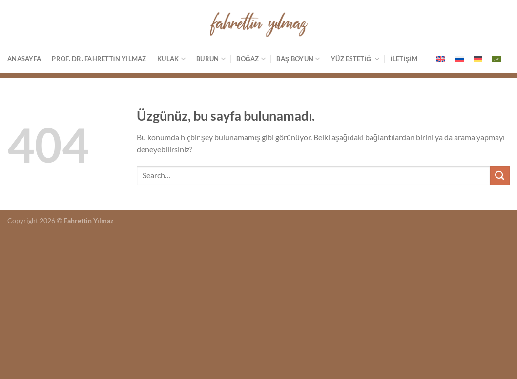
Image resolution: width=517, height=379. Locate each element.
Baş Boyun (298, 58)
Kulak (171, 58)
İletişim (404, 59)
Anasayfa (24, 59)
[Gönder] (500, 175)
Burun (211, 58)
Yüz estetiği (355, 58)
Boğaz (251, 58)
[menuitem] (441, 59)
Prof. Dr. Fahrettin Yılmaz (99, 59)
